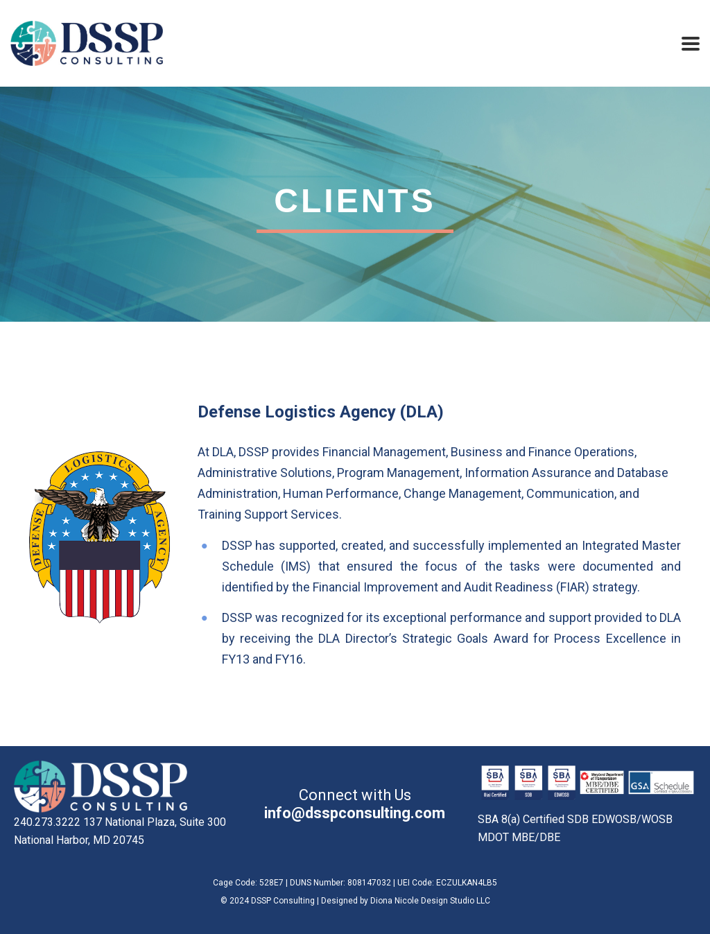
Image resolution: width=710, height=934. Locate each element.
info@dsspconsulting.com (354, 813)
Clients (354, 200)
